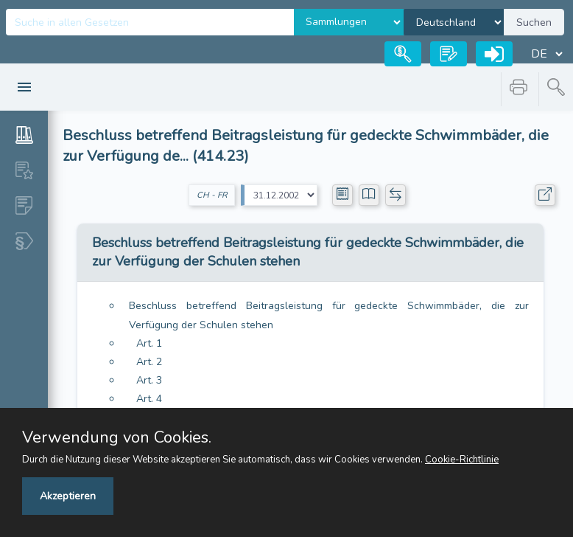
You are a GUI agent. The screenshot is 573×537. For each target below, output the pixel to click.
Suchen (534, 22)
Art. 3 (149, 380)
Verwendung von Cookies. (116, 437)
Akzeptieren (68, 496)
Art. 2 (149, 362)
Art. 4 (149, 399)
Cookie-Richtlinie (462, 459)
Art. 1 (149, 343)
